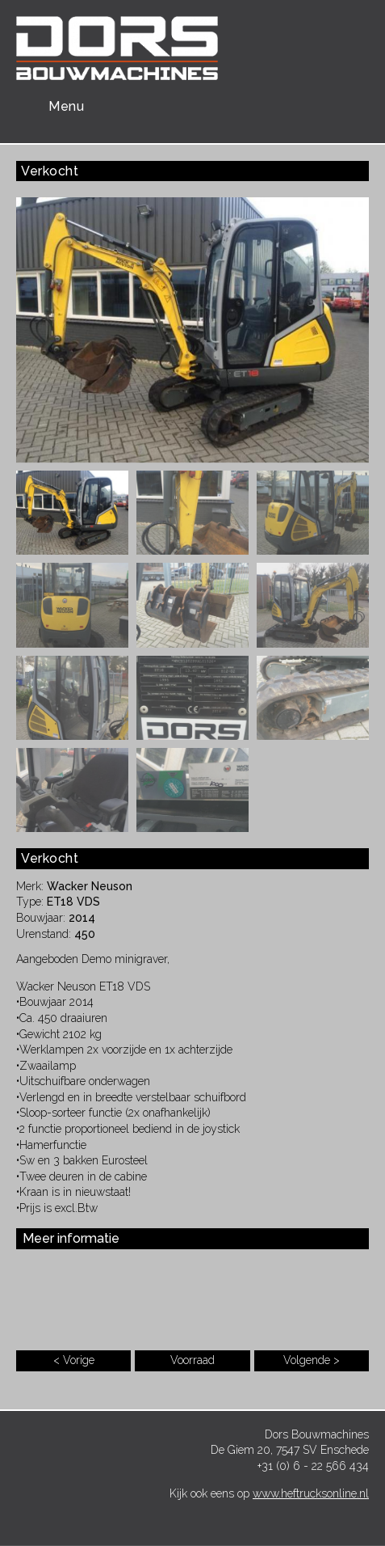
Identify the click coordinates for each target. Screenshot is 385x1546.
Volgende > (311, 1360)
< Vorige (73, 1360)
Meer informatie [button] (71, 1238)
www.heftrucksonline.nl (311, 1493)
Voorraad (192, 1360)
